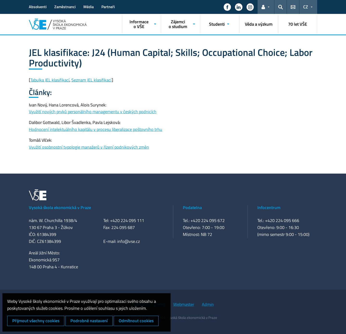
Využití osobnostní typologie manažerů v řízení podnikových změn (89, 147)
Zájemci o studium (178, 24)
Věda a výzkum (258, 24)
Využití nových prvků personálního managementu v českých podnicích (92, 111)
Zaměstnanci (65, 7)
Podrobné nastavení (89, 320)
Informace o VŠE (139, 24)
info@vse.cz (128, 241)
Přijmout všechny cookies (35, 320)
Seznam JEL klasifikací (91, 80)
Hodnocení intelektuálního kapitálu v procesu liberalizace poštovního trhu (95, 129)
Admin (208, 304)
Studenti (217, 24)
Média (88, 7)
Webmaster (183, 304)
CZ (305, 7)
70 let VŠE (297, 24)
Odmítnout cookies (136, 320)
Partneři (108, 7)
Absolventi (38, 7)
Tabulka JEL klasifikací (49, 80)
